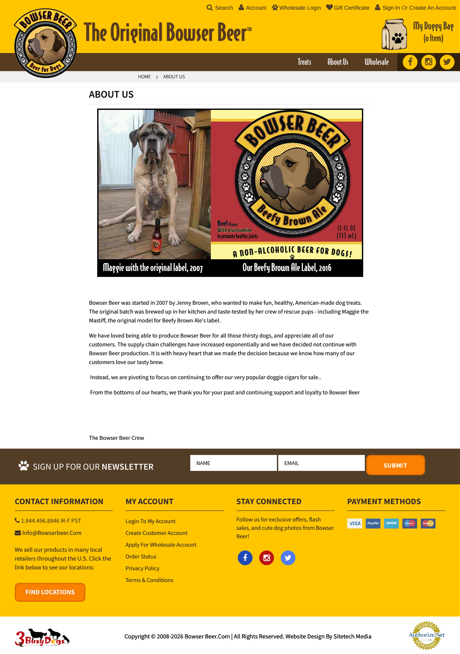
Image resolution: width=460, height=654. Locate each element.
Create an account (432, 8)
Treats (304, 62)
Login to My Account (150, 521)
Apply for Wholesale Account (160, 544)
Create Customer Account (156, 533)
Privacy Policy (142, 568)
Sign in (391, 8)
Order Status (140, 556)
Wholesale (376, 62)
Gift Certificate (347, 8)
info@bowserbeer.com (52, 533)
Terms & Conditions (149, 580)
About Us (337, 62)
